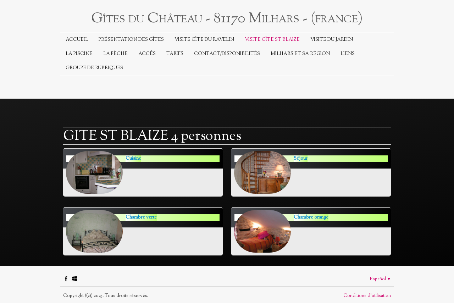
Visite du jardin (331, 40)
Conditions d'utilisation (367, 296)
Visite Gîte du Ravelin (204, 40)
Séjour (301, 158)
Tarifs (174, 54)
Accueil (77, 40)
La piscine (79, 54)
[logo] (227, 18)
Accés (147, 54)
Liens (347, 54)
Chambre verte (141, 217)
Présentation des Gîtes (131, 40)
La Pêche (115, 54)
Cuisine (133, 158)
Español (380, 279)
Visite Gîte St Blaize (272, 40)
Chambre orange (311, 217)
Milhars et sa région (300, 54)
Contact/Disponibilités (227, 54)
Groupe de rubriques (94, 68)
